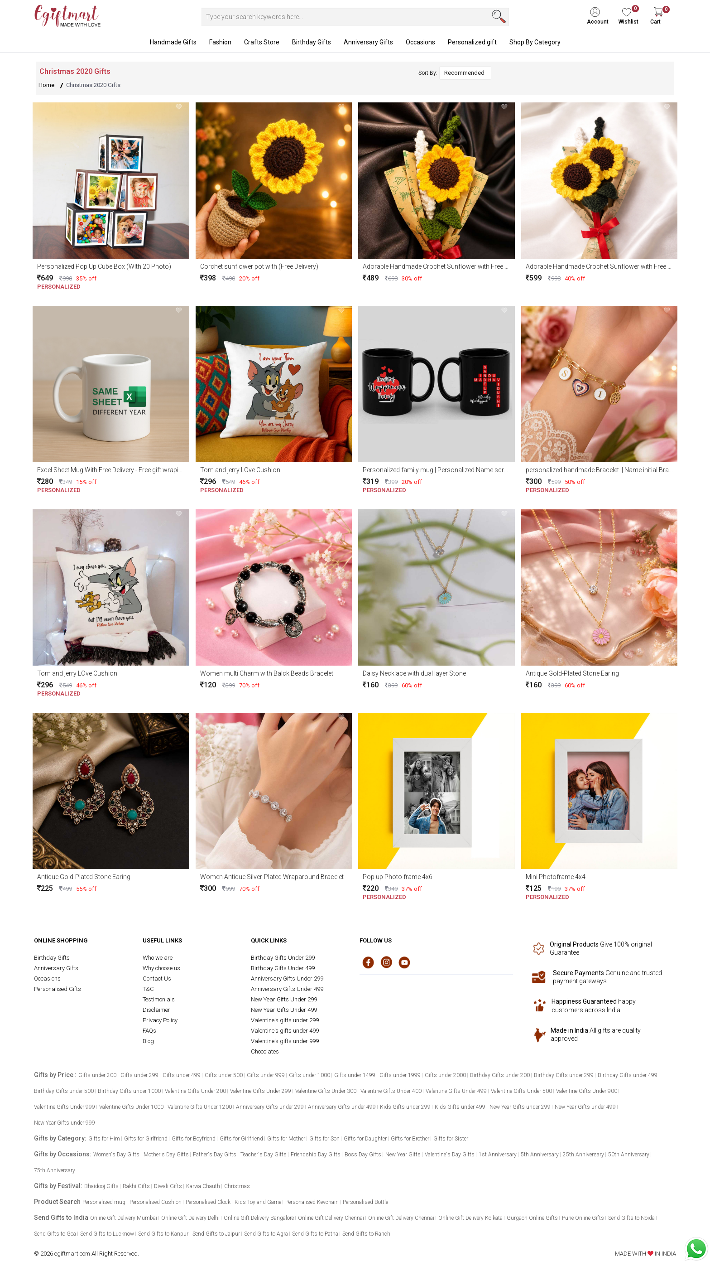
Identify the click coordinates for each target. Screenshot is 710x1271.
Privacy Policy (160, 1020)
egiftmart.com (72, 1253)
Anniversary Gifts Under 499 (287, 989)
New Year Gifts (403, 1154)
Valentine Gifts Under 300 (325, 1091)
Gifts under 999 (266, 1075)
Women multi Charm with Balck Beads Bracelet (266, 673)
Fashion (220, 42)
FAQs (149, 1030)
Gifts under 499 (182, 1075)
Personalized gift (472, 42)
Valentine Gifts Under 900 (586, 1091)
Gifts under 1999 (400, 1075)
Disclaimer (156, 1009)
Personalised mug (103, 1202)
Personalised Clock (208, 1202)
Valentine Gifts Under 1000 (131, 1107)
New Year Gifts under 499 (585, 1107)
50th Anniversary (628, 1154)
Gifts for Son (324, 1139)
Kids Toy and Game (258, 1202)
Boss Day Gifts (363, 1154)
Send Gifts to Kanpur (163, 1234)
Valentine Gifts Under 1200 (200, 1107)
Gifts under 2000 (445, 1075)
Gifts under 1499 (354, 1075)
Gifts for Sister (450, 1139)
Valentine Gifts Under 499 (456, 1091)
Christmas (237, 1186)
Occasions (420, 42)
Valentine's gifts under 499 (285, 1030)
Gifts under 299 (139, 1075)
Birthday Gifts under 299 (564, 1075)
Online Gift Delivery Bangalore (259, 1218)
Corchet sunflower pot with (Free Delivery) (259, 266)
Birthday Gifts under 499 (627, 1075)
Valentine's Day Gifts (450, 1154)
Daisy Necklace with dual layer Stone (414, 673)
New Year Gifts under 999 (64, 1123)
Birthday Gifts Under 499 (283, 968)
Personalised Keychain (312, 1202)
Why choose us (161, 968)
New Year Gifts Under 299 (284, 999)
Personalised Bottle (365, 1202)
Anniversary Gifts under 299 (270, 1107)
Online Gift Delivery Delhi (190, 1218)
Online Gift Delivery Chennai (331, 1218)
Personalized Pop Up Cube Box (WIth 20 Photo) (104, 266)
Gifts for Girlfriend (146, 1139)
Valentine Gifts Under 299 (260, 1091)
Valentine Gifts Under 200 (195, 1091)
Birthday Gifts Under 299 (283, 957)
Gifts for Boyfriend (194, 1139)
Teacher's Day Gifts (263, 1154)
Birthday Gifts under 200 (500, 1075)
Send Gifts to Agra (266, 1234)
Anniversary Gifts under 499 (342, 1107)
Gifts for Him (104, 1139)
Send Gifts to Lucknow (107, 1234)
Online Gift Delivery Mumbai (123, 1218)
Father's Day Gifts (214, 1154)
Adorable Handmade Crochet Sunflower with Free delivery (444, 266)
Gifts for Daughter (365, 1139)
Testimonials (159, 999)
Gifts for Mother (286, 1139)
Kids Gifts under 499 (460, 1107)
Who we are (158, 957)
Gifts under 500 (224, 1075)
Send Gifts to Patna (315, 1234)
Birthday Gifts (311, 42)
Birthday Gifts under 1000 (129, 1091)
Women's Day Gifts (116, 1154)
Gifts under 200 (97, 1075)
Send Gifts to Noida (631, 1218)
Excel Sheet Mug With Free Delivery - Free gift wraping (111, 470)
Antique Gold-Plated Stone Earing (572, 673)
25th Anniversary (583, 1154)
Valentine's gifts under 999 (285, 1041)
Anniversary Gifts (368, 42)
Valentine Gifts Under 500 (521, 1091)
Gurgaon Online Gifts (532, 1218)
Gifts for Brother (410, 1139)
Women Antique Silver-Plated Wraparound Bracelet (272, 876)
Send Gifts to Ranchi (367, 1234)
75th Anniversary (54, 1170)
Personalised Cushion (156, 1202)
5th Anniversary (540, 1154)
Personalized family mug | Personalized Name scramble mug (449, 470)
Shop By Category (535, 42)
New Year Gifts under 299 (520, 1107)
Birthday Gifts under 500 (64, 1091)
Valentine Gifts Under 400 (391, 1091)
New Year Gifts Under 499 (284, 1009)
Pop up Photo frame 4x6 (397, 876)
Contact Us (157, 978)
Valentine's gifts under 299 (285, 1020)
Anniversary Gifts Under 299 (287, 978)
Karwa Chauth (203, 1186)
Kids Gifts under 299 (405, 1107)
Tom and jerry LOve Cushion (240, 470)
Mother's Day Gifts (166, 1154)
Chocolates (265, 1051)
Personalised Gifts (57, 989)
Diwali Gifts (168, 1186)
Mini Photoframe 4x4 (555, 876)
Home (46, 85)
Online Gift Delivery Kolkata (470, 1218)
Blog (148, 1041)
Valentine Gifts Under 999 (64, 1107)
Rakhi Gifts (136, 1186)
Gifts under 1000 (309, 1075)
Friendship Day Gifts (316, 1154)
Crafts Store (261, 42)
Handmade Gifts (173, 42)
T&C (148, 989)
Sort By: (427, 73)
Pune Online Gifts (583, 1218)
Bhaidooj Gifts (101, 1186)
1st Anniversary (498, 1154)
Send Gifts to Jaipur (216, 1234)
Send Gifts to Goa (55, 1234)
